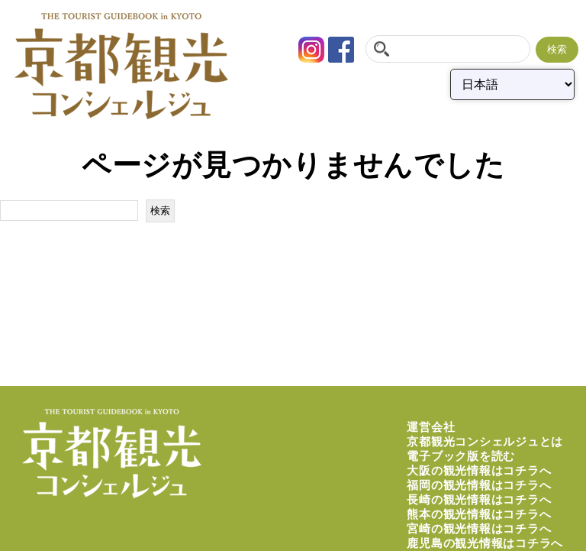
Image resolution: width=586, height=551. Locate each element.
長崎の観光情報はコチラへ (479, 499)
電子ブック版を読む (461, 455)
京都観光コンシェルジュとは (485, 441)
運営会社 (431, 426)
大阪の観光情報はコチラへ (479, 470)
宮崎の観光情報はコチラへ (479, 528)
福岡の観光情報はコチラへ (479, 484)
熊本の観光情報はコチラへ (479, 513)
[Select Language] (512, 84)
